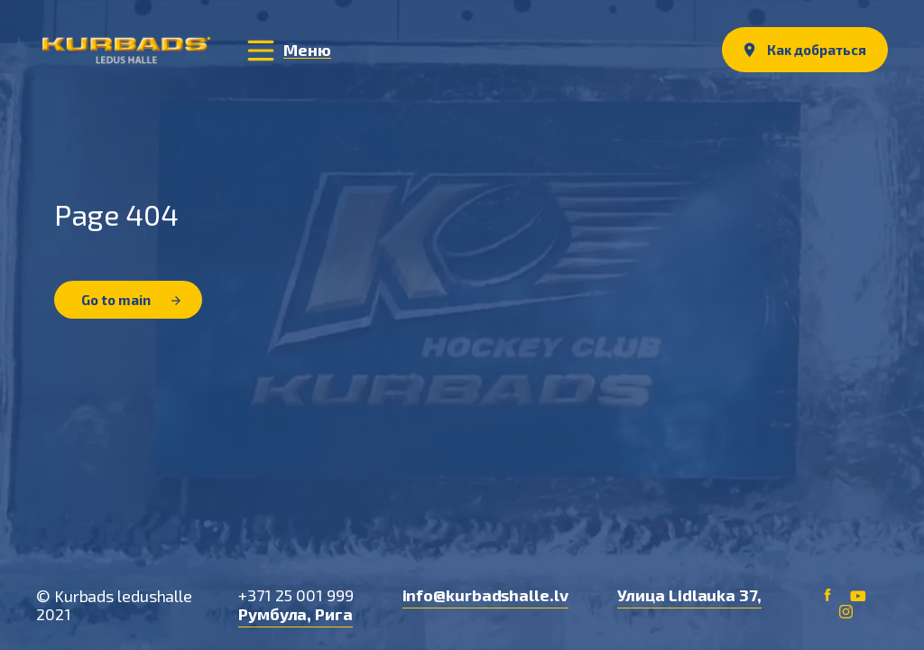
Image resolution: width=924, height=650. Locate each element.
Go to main (130, 300)
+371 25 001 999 (296, 595)
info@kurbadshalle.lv (485, 595)
